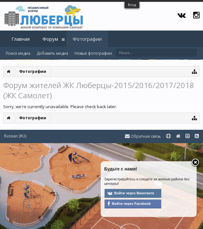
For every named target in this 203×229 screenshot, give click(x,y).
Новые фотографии (93, 53)
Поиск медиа (18, 53)
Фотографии (87, 39)
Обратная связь (143, 136)
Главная (20, 39)
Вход (132, 4)
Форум (50, 39)
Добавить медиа (52, 53)
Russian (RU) (15, 136)
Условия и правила (185, 146)
